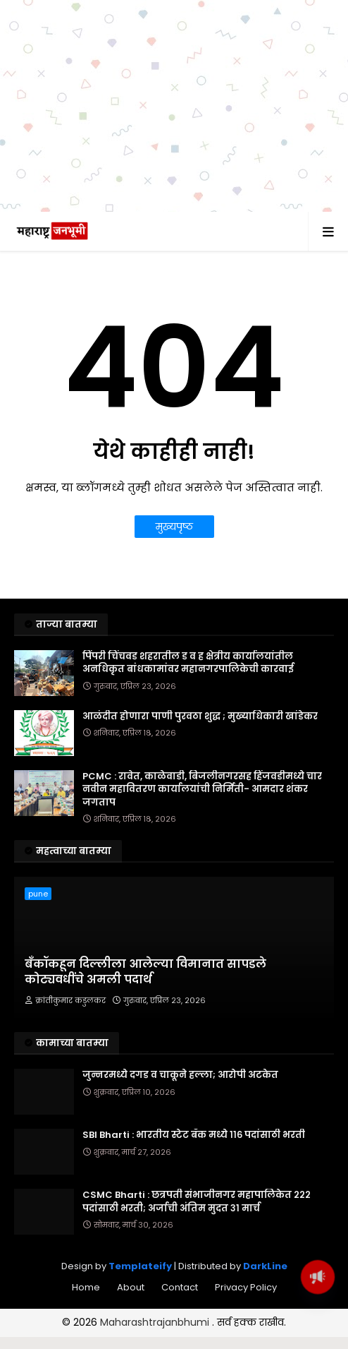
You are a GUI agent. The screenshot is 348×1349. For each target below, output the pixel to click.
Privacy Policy (246, 1287)
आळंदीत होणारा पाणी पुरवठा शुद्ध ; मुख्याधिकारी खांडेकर (200, 716)
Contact (179, 1287)
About (130, 1287)
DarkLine (265, 1266)
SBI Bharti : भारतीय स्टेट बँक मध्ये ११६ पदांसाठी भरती (193, 1135)
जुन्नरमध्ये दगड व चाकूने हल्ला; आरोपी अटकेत (180, 1075)
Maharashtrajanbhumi (156, 1322)
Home (86, 1287)
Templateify (140, 1266)
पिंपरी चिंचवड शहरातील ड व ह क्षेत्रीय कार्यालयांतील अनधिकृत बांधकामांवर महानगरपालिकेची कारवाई (188, 663)
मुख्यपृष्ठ (174, 527)
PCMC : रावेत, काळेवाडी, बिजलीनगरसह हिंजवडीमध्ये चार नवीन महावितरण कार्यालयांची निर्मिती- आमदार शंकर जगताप (202, 789)
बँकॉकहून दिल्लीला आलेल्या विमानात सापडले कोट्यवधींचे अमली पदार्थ (145, 972)
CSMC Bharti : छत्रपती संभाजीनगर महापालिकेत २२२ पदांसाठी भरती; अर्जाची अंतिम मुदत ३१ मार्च (196, 1201)
